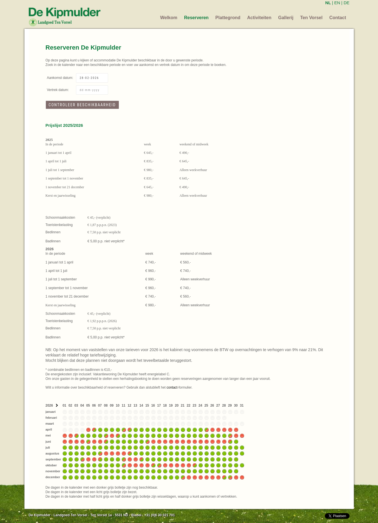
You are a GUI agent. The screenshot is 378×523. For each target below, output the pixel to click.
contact (172, 387)
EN (337, 2)
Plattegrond (227, 17)
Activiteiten (259, 17)
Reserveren (196, 17)
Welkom (168, 17)
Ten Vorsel (311, 17)
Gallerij (285, 17)
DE (347, 2)
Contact (337, 17)
